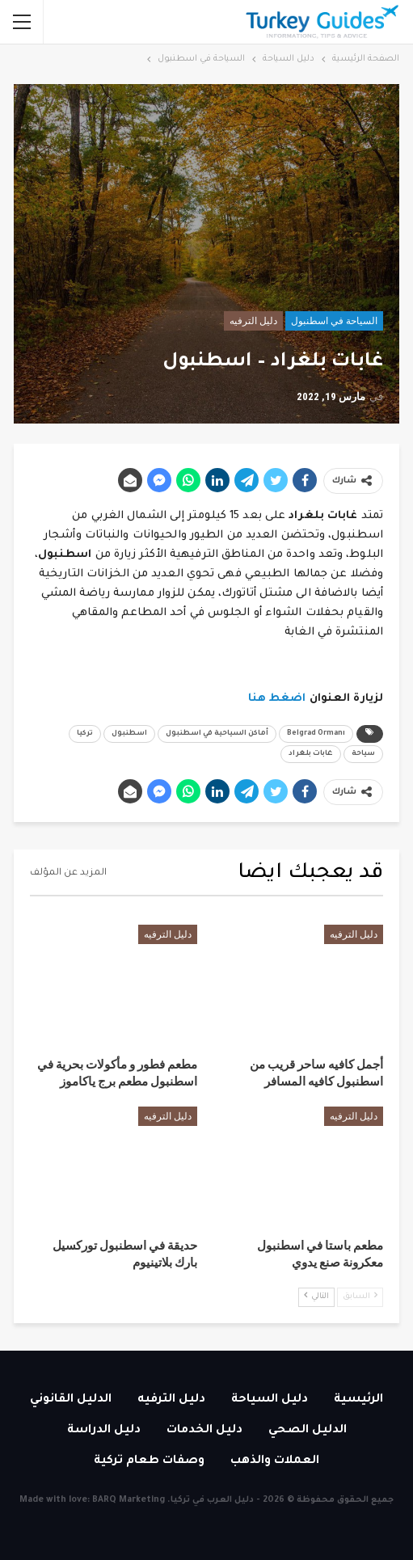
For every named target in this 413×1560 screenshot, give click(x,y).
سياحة (363, 754)
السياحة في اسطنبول (334, 321)
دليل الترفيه (253, 321)
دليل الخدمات (204, 1430)
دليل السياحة (269, 1399)
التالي (316, 1296)
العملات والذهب (274, 1461)
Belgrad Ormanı (316, 734)
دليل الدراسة (104, 1430)
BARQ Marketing (128, 1500)
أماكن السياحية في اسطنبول (217, 734)
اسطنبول (129, 734)
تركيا (85, 734)
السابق (360, 1296)
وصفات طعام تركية (149, 1461)
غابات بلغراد (311, 754)
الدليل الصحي (307, 1430)
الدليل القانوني (71, 1399)
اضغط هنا (277, 699)
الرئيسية (358, 1399)
